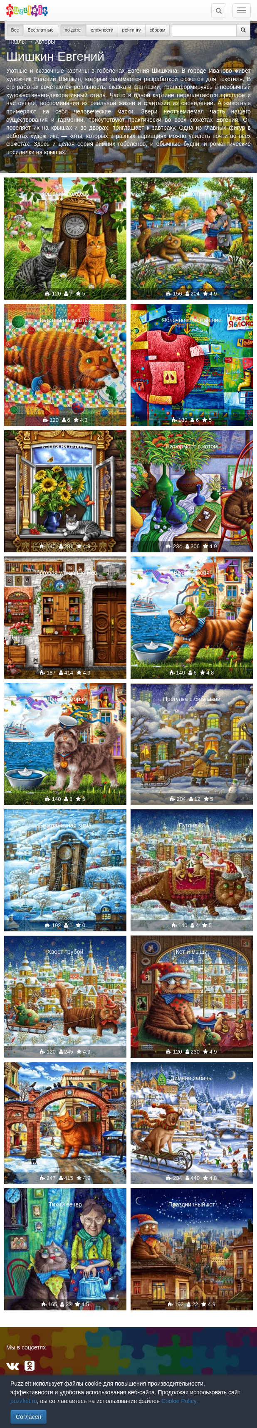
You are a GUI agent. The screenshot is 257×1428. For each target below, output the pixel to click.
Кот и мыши (192, 951)
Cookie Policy (178, 1401)
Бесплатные (41, 29)
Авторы (45, 41)
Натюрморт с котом (192, 446)
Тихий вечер (65, 1204)
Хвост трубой (65, 951)
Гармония (192, 193)
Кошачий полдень (65, 193)
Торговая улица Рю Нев (65, 572)
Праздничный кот (191, 1204)
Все (15, 29)
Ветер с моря (192, 572)
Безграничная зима (65, 825)
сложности (102, 29)
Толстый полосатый (65, 320)
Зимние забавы (192, 1078)
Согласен (28, 1416)
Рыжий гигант (65, 1078)
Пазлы (17, 41)
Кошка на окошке (65, 446)
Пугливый (191, 825)
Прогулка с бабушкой (191, 699)
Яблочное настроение (191, 320)
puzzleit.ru (23, 1401)
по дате (73, 29)
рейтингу (131, 29)
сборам (158, 29)
